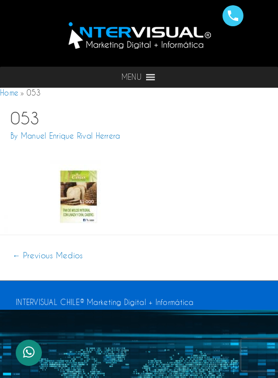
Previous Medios (48, 255)
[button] (131, 77)
